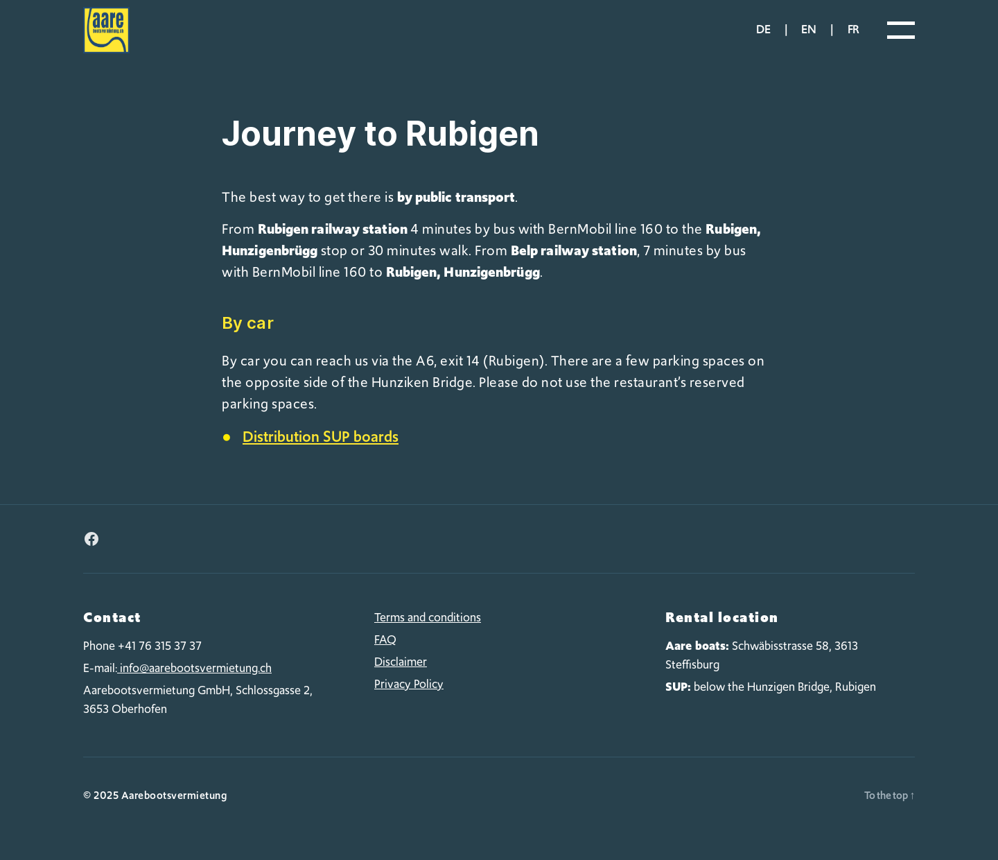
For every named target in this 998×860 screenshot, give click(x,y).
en (808, 37)
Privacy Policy (409, 699)
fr (853, 37)
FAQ (385, 655)
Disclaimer (400, 677)
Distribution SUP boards (321, 452)
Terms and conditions (427, 633)
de (763, 37)
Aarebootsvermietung (174, 811)
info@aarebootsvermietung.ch (194, 684)
